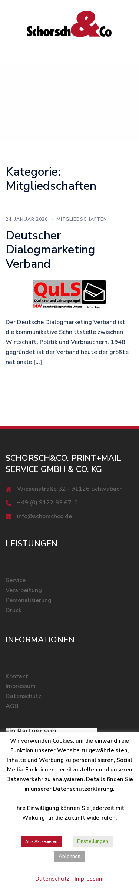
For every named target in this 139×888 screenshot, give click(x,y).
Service (16, 580)
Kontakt (17, 676)
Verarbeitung (24, 590)
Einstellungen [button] (92, 841)
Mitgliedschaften (82, 219)
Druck (13, 610)
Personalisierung (29, 600)
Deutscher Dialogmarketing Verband (50, 249)
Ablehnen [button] (69, 856)
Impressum (21, 686)
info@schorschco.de (44, 516)
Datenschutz (24, 696)
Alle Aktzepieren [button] (41, 841)
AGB (12, 706)
